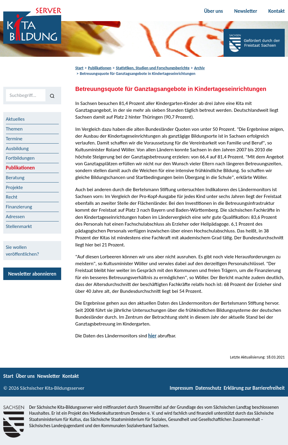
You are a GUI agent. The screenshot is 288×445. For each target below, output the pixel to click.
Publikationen (99, 67)
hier (152, 336)
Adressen (15, 216)
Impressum (181, 388)
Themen (14, 129)
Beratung (15, 177)
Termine (14, 139)
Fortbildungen (20, 158)
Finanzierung (19, 207)
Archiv (199, 67)
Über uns (213, 11)
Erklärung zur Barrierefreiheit (254, 388)
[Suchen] (52, 95)
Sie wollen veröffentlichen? (22, 250)
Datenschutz (208, 388)
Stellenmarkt (19, 226)
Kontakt (276, 11)
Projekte (14, 187)
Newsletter (245, 11)
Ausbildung (17, 148)
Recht (12, 197)
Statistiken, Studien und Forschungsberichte (152, 67)
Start (79, 67)
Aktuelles (15, 119)
